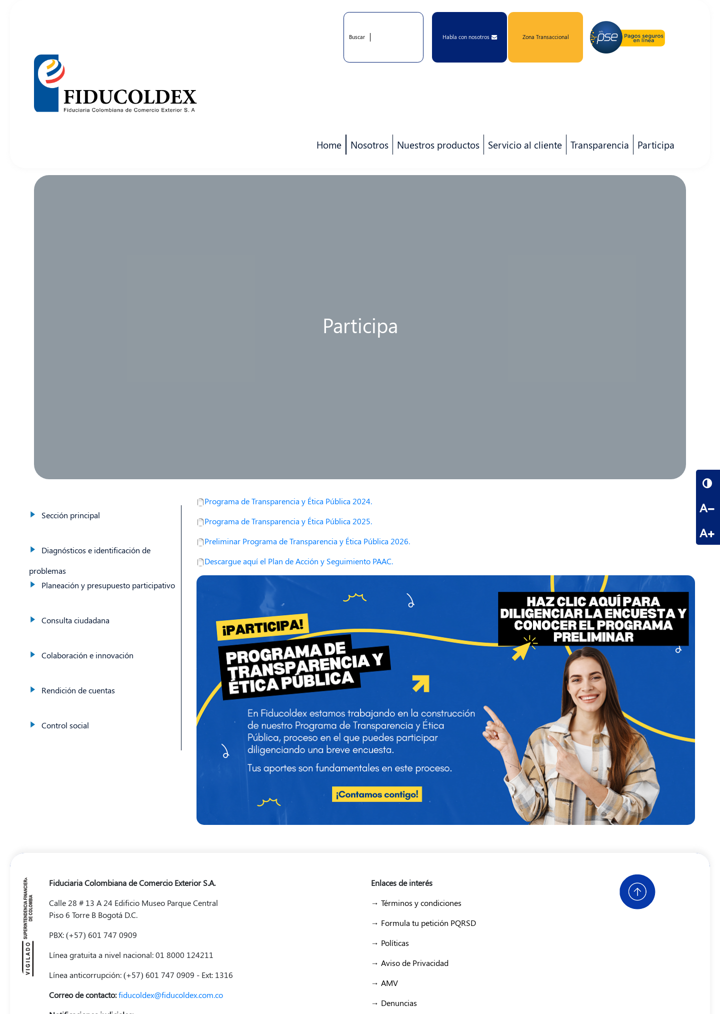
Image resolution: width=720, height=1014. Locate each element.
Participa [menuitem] (654, 146)
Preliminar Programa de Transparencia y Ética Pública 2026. (303, 541)
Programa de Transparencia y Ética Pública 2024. (284, 501)
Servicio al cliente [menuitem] (523, 146)
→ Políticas (390, 942)
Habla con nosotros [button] (469, 37)
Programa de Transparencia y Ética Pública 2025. (284, 521)
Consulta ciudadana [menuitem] (76, 620)
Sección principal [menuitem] (71, 515)
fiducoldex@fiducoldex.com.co (170, 994)
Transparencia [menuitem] (599, 144)
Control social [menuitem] (65, 725)
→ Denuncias (394, 1002)
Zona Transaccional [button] (545, 37)
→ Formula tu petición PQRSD (423, 922)
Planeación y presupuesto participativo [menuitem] (108, 585)
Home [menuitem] (329, 144)
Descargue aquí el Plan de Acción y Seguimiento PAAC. (294, 561)
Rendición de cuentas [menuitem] (78, 690)
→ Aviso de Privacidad (409, 962)
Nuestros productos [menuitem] (436, 146)
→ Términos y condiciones (416, 902)
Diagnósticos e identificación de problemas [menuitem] (89, 560)
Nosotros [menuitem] (367, 146)
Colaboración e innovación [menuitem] (88, 655)
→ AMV (384, 982)
